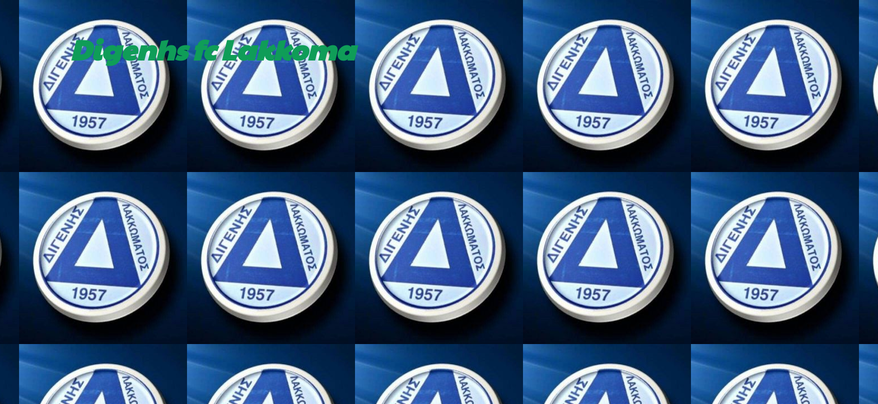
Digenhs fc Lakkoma (212, 48)
